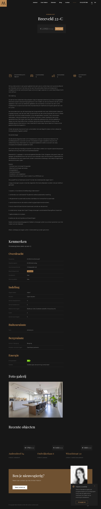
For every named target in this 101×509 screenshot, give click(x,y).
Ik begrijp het (82, 502)
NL (92, 2)
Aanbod (35, 2)
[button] (50, 50)
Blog (60, 2)
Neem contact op (20, 487)
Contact (67, 2)
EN (95, 2)
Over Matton (44, 2)
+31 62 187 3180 (84, 2)
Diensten (53, 2)
